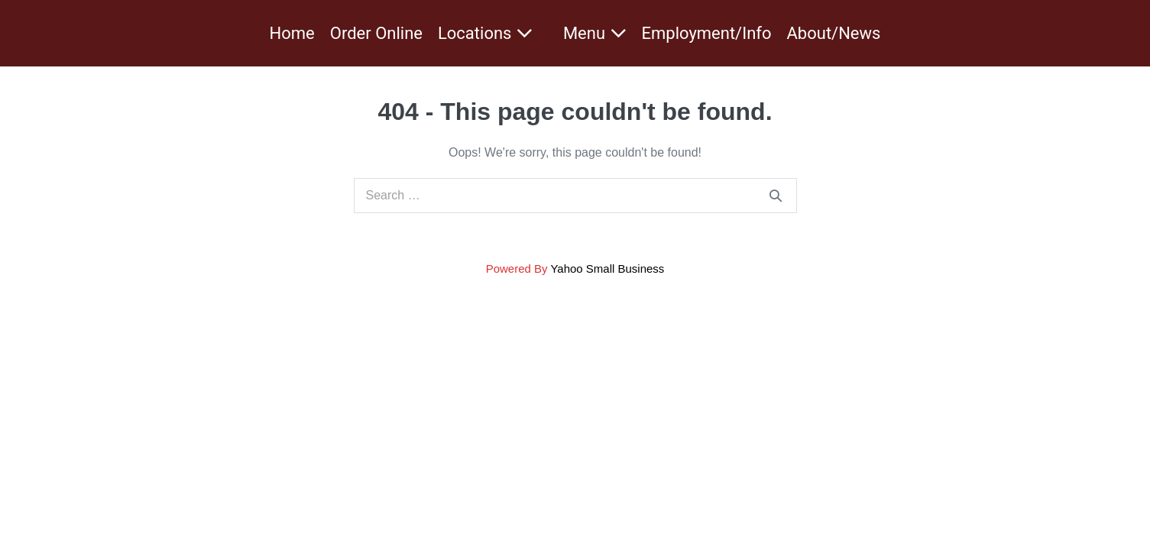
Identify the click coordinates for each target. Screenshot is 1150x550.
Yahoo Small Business (607, 268)
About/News (834, 33)
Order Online (376, 33)
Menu (595, 33)
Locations (485, 33)
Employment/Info (707, 33)
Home (292, 33)
